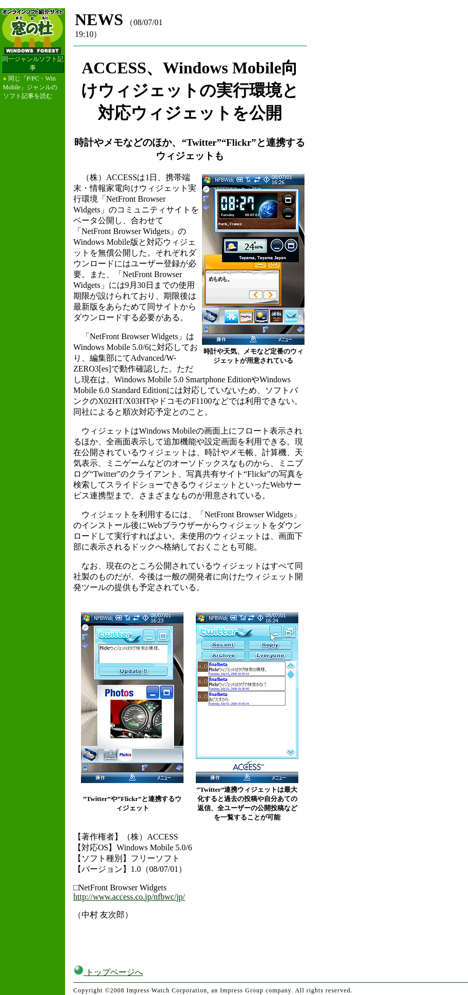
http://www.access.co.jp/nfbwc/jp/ (129, 896)
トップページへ (108, 972)
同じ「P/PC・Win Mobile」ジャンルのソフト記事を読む (30, 87)
